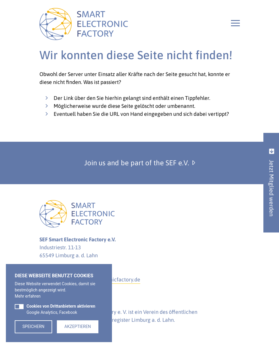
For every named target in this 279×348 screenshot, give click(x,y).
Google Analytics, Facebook (61, 309)
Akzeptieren (78, 326)
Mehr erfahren (28, 296)
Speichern (33, 326)
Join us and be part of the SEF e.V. (139, 163)
